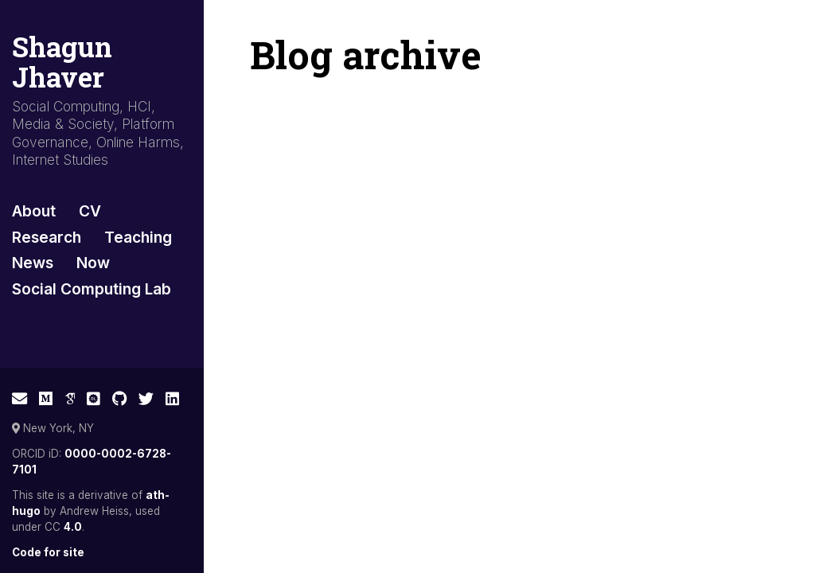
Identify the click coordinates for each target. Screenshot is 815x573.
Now (93, 262)
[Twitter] (146, 398)
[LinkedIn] (172, 398)
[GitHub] (119, 398)
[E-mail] (19, 398)
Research (46, 237)
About (34, 210)
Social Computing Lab (91, 288)
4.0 (73, 526)
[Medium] (46, 398)
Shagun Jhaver (62, 62)
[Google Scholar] (70, 398)
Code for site (48, 552)
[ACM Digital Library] (93, 398)
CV (90, 210)
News (32, 262)
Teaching (138, 237)
